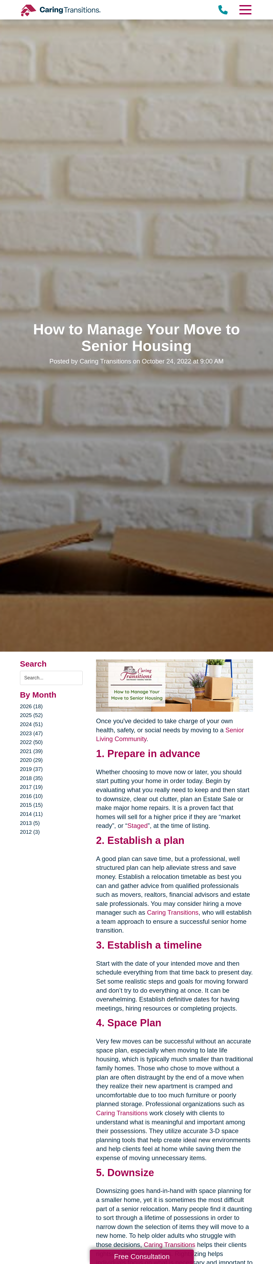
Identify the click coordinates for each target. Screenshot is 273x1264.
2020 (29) (31, 760)
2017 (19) (31, 787)
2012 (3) (30, 832)
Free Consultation (142, 1257)
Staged (137, 825)
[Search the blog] (51, 678)
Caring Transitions (172, 912)
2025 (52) (31, 715)
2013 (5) (30, 823)
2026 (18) (31, 706)
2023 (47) (31, 733)
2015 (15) (31, 805)
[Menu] (245, 9)
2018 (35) (31, 778)
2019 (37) (31, 769)
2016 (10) (31, 796)
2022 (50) (31, 742)
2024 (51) (31, 724)
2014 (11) (31, 814)
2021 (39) (31, 751)
